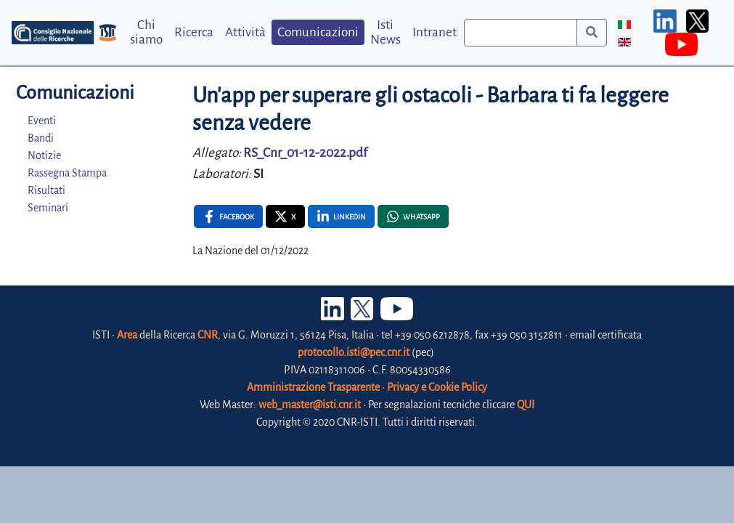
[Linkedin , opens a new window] (341, 216)
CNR (207, 335)
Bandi (41, 138)
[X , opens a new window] (285, 216)
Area (127, 335)
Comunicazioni (318, 32)
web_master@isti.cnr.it (309, 404)
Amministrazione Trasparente (313, 387)
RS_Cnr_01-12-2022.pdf (305, 153)
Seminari (48, 208)
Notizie (44, 155)
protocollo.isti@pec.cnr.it (353, 352)
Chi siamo (146, 32)
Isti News (385, 32)
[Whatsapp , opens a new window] (413, 216)
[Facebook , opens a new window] (228, 216)
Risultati (46, 190)
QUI (525, 404)
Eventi (42, 120)
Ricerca (193, 32)
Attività (245, 32)
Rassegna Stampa (67, 173)
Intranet (434, 32)
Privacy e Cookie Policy (437, 387)
